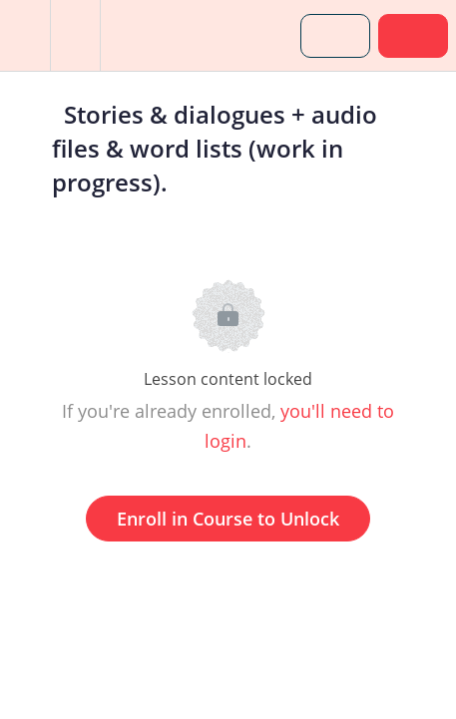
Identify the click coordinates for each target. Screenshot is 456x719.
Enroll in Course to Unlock (228, 519)
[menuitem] (75, 35)
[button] (25, 35)
